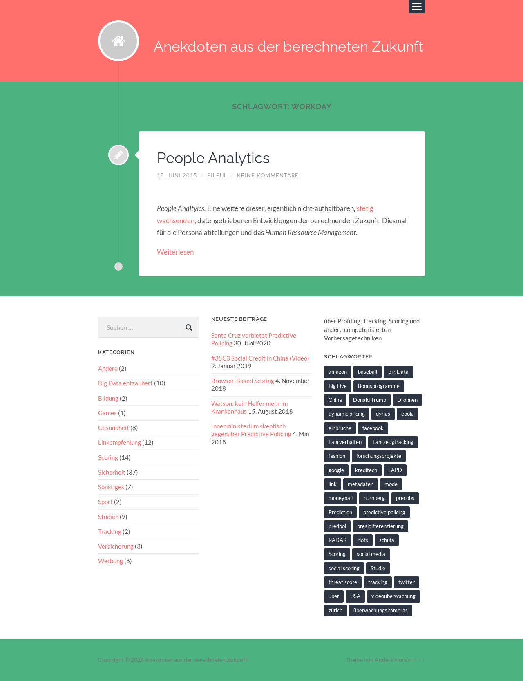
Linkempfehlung (119, 442)
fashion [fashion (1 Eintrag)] (337, 456)
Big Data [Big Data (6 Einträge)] (398, 371)
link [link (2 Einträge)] (333, 484)
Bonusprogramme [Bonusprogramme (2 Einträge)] (379, 386)
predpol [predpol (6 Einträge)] (337, 526)
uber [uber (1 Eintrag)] (334, 596)
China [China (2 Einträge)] (335, 400)
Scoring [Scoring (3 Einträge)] (337, 554)
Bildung (108, 398)
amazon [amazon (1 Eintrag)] (338, 371)
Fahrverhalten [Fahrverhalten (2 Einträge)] (345, 442)
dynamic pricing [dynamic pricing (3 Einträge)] (347, 413)
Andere (108, 368)
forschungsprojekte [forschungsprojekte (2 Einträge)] (378, 456)
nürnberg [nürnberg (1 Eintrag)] (374, 498)
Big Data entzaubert (125, 383)
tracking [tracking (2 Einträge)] (377, 582)
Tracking (109, 531)
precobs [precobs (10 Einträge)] (405, 498)
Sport (105, 501)
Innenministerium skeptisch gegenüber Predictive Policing (251, 429)
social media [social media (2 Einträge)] (371, 554)
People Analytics (213, 157)
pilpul (217, 175)
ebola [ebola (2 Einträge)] (407, 413)
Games (107, 413)
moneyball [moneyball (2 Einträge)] (341, 498)
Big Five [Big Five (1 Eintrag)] (338, 386)
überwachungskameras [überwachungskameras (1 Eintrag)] (380, 610)
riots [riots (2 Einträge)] (363, 540)
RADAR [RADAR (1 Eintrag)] (337, 540)
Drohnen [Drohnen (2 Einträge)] (407, 400)
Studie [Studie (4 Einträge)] (378, 568)
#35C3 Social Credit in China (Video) (260, 358)
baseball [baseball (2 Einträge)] (367, 371)
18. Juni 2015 (177, 175)
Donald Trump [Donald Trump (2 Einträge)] (369, 400)
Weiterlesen (175, 252)
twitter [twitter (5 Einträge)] (406, 582)
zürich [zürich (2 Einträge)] (335, 610)
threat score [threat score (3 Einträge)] (343, 582)
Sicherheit (111, 472)
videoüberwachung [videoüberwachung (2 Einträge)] (393, 596)
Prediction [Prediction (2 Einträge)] (340, 512)
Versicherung (116, 546)
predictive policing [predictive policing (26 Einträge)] (384, 512)
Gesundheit (113, 427)
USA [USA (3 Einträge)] (355, 596)
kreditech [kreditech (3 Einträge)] (366, 470)
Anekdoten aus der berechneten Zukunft (289, 46)
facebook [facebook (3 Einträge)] (373, 428)
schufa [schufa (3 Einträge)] (386, 540)
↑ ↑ (421, 659)
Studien (108, 516)
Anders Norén (393, 659)
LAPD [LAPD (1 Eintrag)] (395, 470)
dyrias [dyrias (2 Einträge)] (383, 413)
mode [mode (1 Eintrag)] (391, 484)
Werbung (110, 561)
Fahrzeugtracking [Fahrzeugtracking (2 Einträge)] (393, 442)
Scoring (108, 457)
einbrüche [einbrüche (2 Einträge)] (340, 428)
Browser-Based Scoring (242, 380)
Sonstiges (111, 487)
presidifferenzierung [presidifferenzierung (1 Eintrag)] (380, 526)
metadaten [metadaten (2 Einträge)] (360, 484)
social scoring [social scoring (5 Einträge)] (344, 568)
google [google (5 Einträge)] (336, 470)
